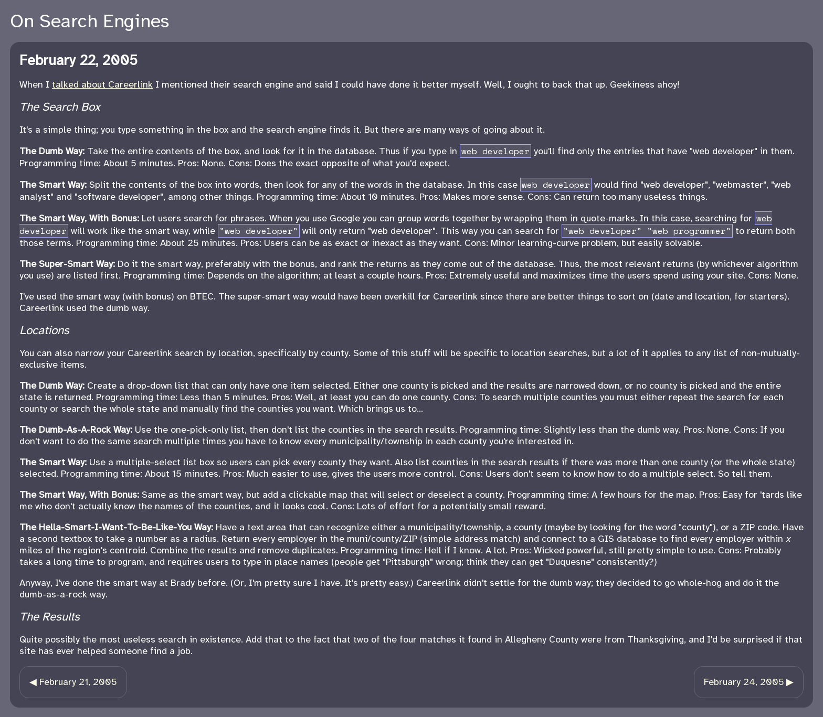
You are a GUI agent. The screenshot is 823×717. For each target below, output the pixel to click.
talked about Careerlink (102, 84)
